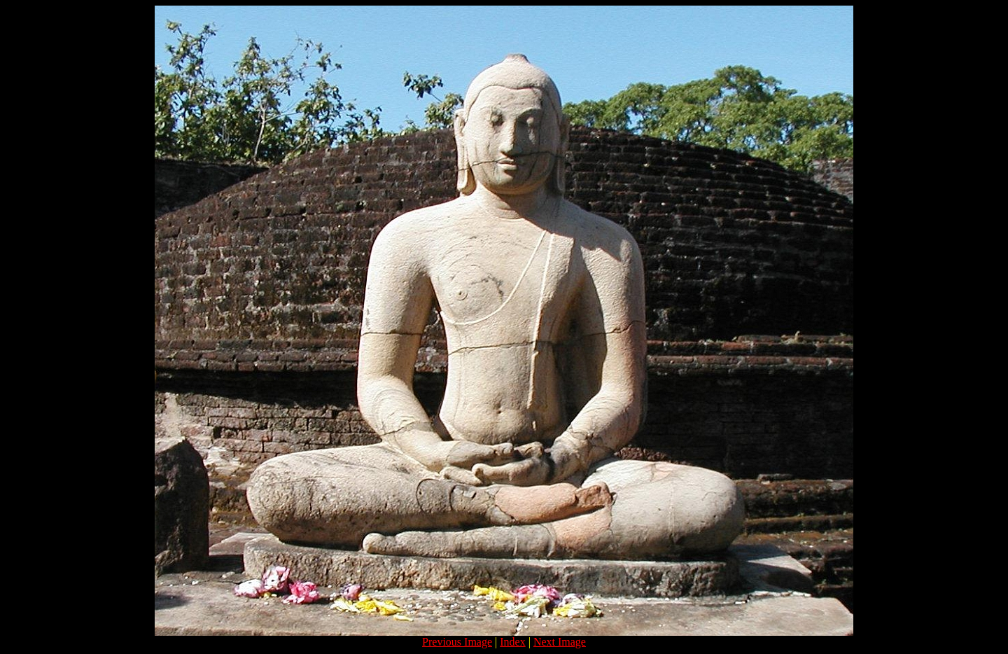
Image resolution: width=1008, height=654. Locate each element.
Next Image (559, 642)
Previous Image (457, 642)
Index (512, 642)
